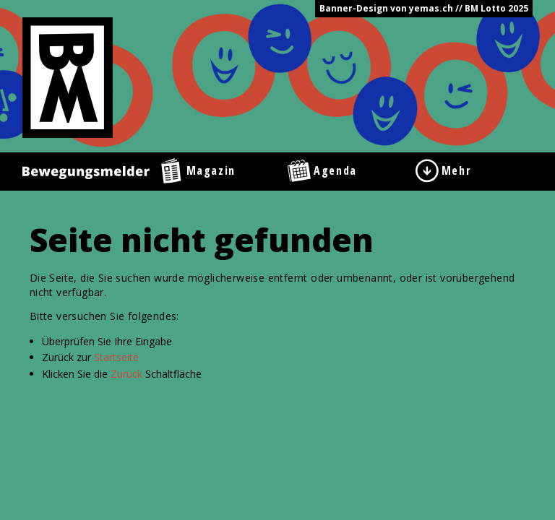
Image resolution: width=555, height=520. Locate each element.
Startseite (116, 357)
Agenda (335, 170)
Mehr (456, 170)
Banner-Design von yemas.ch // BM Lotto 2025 (423, 8)
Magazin (211, 170)
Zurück (126, 374)
